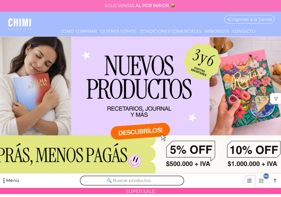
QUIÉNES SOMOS (118, 31)
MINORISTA (217, 31)
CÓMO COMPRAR (79, 31)
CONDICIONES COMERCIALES (170, 31)
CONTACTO (243, 31)
